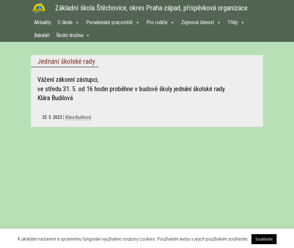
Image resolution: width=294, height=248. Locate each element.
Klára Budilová (78, 117)
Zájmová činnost (201, 22)
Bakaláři (42, 35)
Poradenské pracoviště (113, 22)
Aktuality (42, 22)
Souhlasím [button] (264, 239)
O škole (69, 22)
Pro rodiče (160, 22)
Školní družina (73, 35)
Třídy (236, 22)
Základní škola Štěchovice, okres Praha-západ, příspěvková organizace (151, 8)
